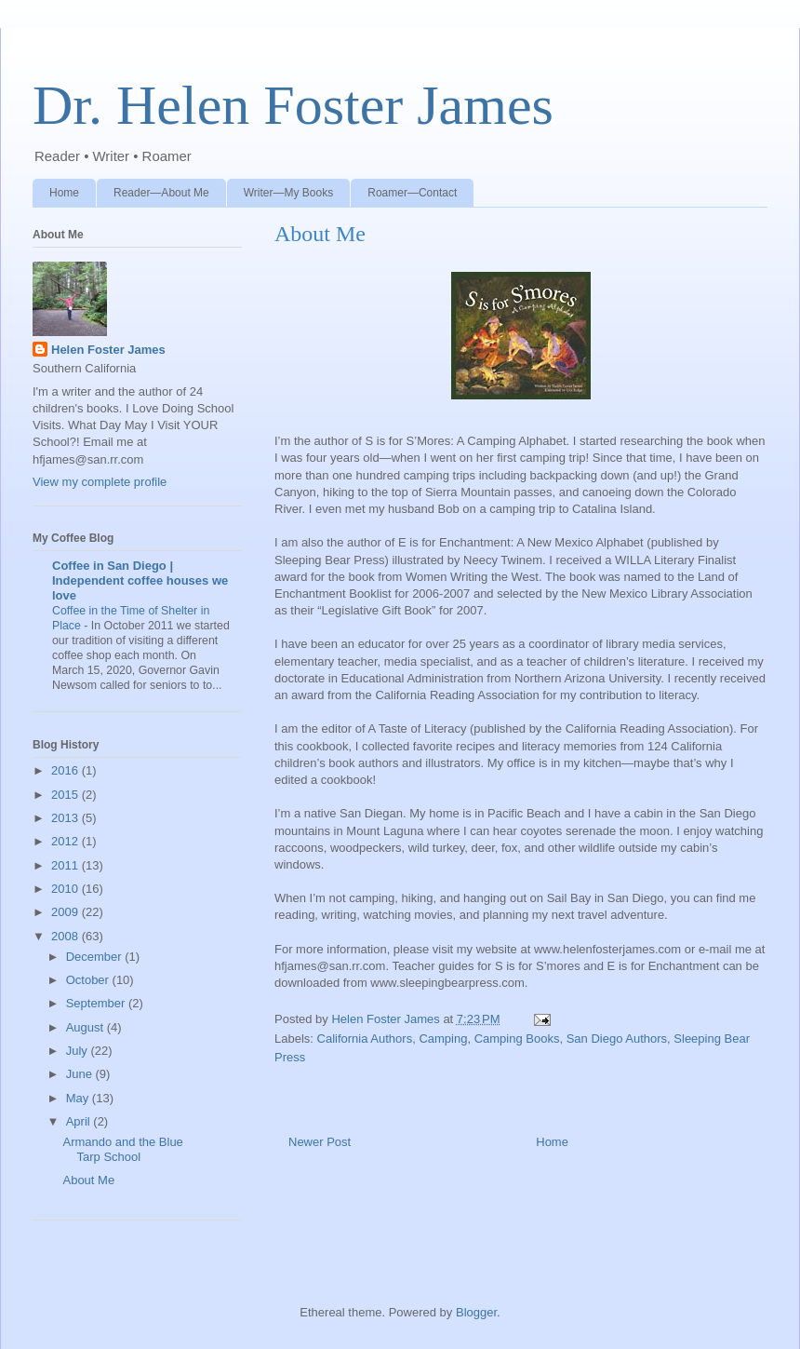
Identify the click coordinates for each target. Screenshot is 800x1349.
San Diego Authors (617, 1038)
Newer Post (319, 1142)
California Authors (365, 1038)
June (81, 1074)
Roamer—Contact (412, 192)
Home (64, 192)
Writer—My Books (288, 192)
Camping (443, 1038)
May (79, 1098)
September (97, 1003)
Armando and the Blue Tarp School (122, 1149)
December (96, 957)
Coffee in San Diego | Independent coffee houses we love (140, 580)
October (89, 980)
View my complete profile (100, 482)
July (78, 1051)
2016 (66, 770)
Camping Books (517, 1038)
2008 (66, 936)
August (86, 1027)
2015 (66, 795)
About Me (88, 1180)
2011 (66, 865)
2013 (66, 818)
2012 (66, 841)
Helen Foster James (108, 350)
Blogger (476, 1312)
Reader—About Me (161, 192)
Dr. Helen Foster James (293, 105)
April (80, 1121)
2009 (66, 912)
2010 (66, 889)
